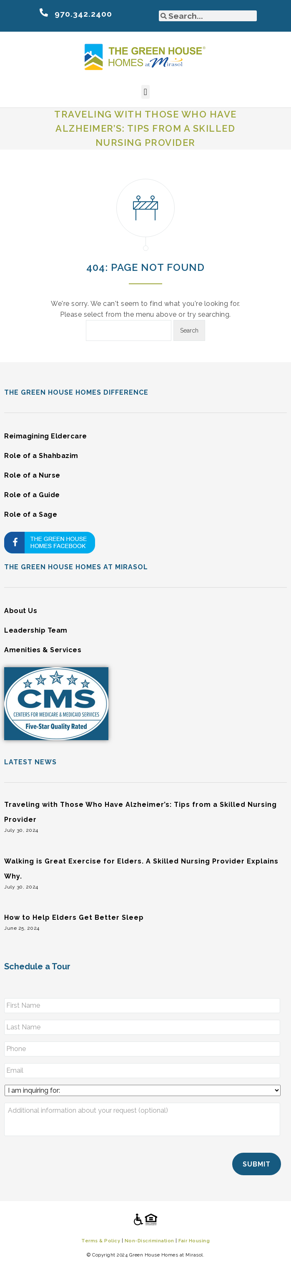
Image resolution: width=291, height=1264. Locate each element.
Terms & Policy (100, 1240)
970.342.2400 (83, 13)
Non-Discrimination (149, 1240)
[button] (145, 92)
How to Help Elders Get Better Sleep (74, 917)
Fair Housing (194, 1240)
